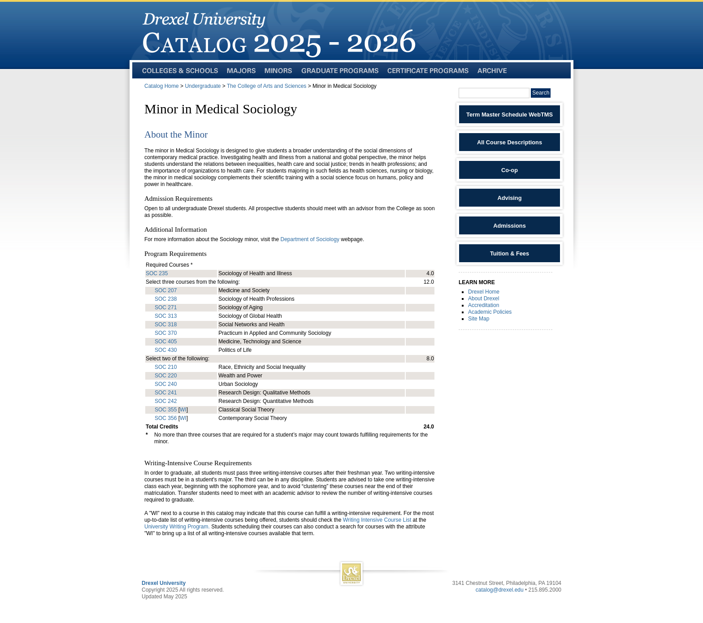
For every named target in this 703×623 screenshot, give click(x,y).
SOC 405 (166, 341)
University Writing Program (176, 526)
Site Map (478, 319)
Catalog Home (161, 86)
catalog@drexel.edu (500, 590)
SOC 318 (166, 324)
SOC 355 (166, 410)
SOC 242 (166, 401)
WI (183, 410)
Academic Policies (490, 312)
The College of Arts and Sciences (266, 86)
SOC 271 (166, 307)
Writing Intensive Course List (377, 520)
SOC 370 (166, 333)
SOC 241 (166, 392)
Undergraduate (203, 86)
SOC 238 (166, 299)
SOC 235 (157, 273)
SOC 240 (166, 384)
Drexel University (164, 583)
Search (540, 93)
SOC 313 (166, 316)
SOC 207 (166, 290)
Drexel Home (483, 292)
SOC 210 (166, 367)
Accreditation (483, 305)
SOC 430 (166, 350)
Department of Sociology (309, 239)
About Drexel (483, 298)
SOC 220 (166, 375)
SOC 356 (166, 418)
